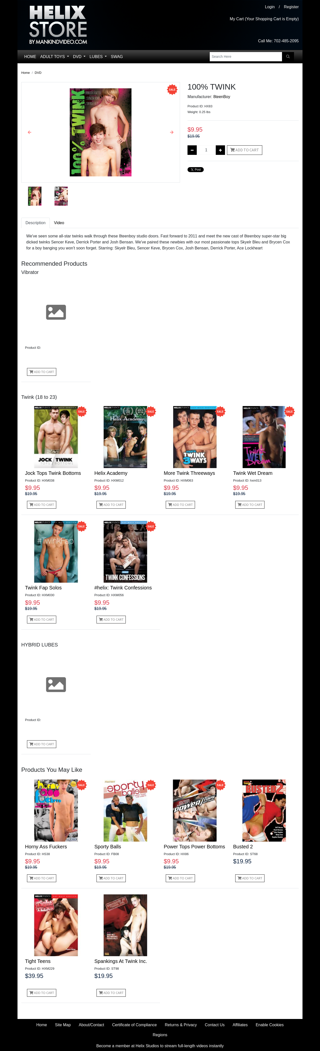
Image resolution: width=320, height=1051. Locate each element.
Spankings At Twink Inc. (120, 961)
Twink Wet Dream (252, 473)
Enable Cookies (270, 1025)
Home (30, 57)
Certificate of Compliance (134, 1025)
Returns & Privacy (181, 1025)
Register (291, 7)
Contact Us (214, 1025)
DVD (77, 57)
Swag (117, 57)
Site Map (63, 1025)
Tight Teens (37, 961)
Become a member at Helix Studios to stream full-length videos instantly (160, 1046)
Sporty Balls (107, 846)
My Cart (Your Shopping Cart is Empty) (264, 19)
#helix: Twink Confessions (123, 587)
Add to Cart (244, 150)
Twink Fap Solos (43, 587)
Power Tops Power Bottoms (194, 846)
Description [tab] (36, 223)
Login (270, 7)
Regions (160, 1035)
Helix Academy (111, 473)
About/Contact (91, 1025)
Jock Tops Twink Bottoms (53, 473)
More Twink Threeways (189, 473)
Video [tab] (59, 223)
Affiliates (240, 1025)
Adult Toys (53, 57)
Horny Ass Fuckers (46, 846)
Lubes (97, 57)
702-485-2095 (286, 41)
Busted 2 (243, 846)
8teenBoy (221, 97)
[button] (29, 132)
